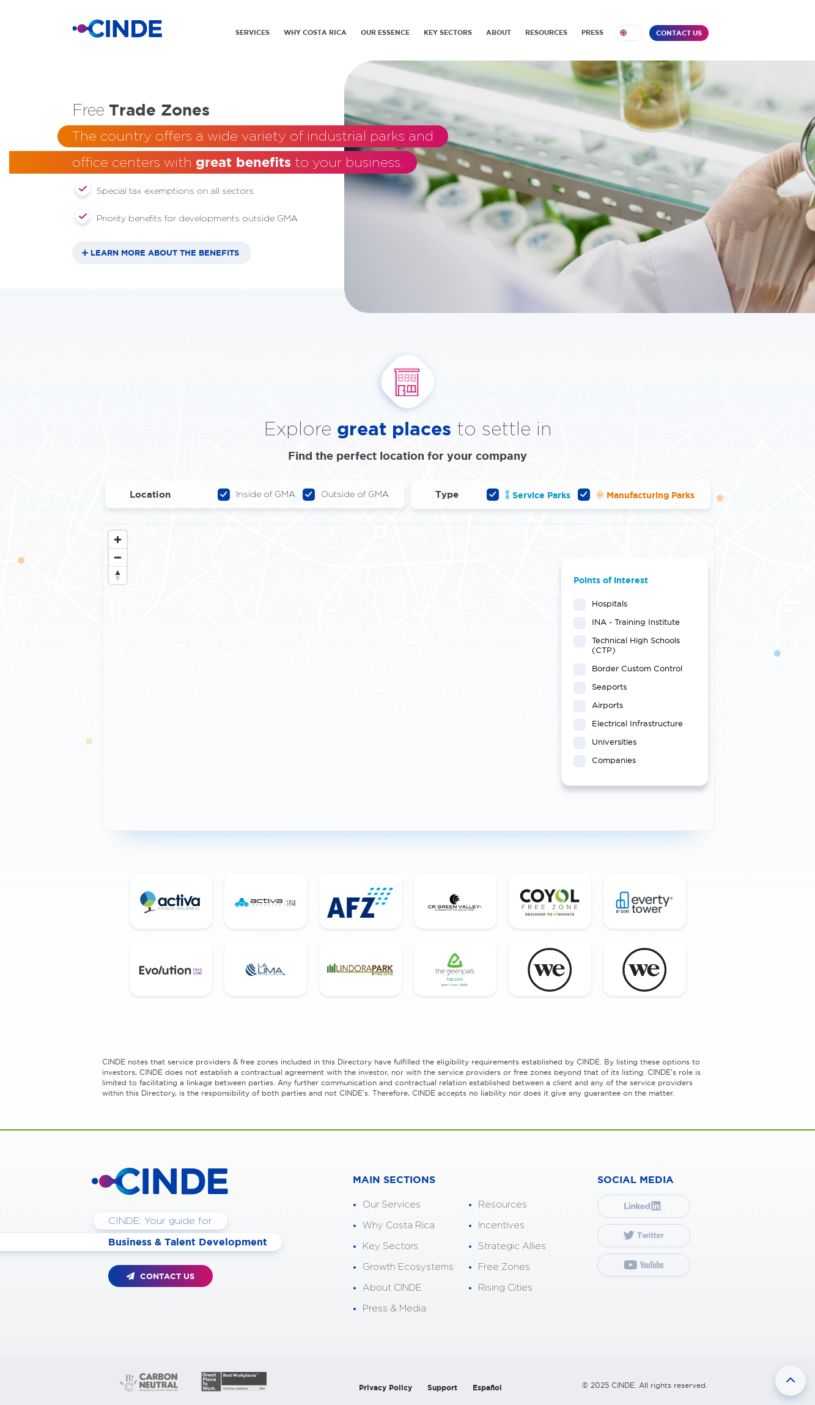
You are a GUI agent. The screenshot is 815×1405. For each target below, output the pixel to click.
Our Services (392, 1204)
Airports (603, 705)
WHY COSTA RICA (315, 32)
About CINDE (392, 1288)
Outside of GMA (346, 495)
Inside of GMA (256, 495)
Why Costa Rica (399, 1225)
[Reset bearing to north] (118, 575)
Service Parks (528, 495)
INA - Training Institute (631, 622)
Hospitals (605, 603)
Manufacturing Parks (636, 495)
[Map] (408, 677)
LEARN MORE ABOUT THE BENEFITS (164, 252)
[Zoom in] (118, 539)
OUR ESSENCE (385, 32)
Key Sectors (390, 1246)
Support (442, 1388)
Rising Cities (505, 1288)
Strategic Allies (512, 1246)
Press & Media (394, 1308)
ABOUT (498, 32)
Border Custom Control (633, 668)
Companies (609, 760)
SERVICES (252, 32)
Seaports (605, 686)
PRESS (592, 32)
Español (487, 1388)
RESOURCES (546, 32)
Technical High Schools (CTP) (626, 645)
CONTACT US (679, 33)
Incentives (501, 1225)
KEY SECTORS (448, 32)
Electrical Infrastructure (633, 723)
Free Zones (504, 1267)
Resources (502, 1204)
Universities (610, 742)
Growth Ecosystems (408, 1267)
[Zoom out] (118, 557)
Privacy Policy (385, 1388)
